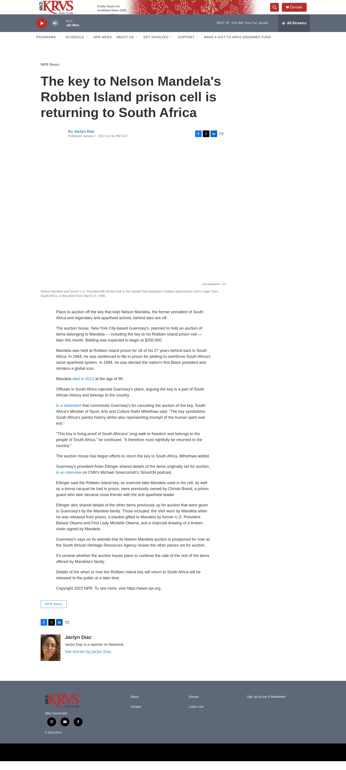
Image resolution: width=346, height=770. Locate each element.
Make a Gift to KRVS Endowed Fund (237, 46)
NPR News (103, 46)
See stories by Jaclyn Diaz (88, 660)
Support (186, 46)
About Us (125, 46)
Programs (46, 46)
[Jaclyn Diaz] (50, 656)
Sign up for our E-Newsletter (266, 705)
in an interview (68, 481)
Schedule (75, 46)
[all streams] (294, 32)
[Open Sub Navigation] (59, 46)
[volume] (55, 32)
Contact (136, 715)
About (135, 705)
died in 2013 (83, 387)
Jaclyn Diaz (84, 140)
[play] (41, 32)
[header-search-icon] (276, 11)
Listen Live (196, 715)
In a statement (69, 414)
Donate (298, 11)
